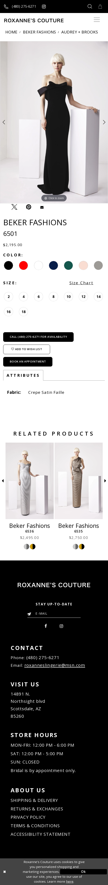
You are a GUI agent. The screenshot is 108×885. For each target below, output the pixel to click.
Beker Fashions (39, 32)
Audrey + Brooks (79, 32)
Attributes (23, 375)
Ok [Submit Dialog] (83, 871)
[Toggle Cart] (100, 6)
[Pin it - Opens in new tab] (28, 207)
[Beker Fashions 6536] (79, 481)
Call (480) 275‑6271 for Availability (38, 337)
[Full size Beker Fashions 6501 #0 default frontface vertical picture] (54, 122)
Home (11, 32)
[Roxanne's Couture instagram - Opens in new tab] (44, 6)
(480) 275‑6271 (42, 657)
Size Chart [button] (81, 282)
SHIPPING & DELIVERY (34, 800)
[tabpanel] (54, 122)
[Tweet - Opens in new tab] (14, 207)
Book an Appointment (28, 361)
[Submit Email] (30, 613)
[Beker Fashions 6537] (30, 481)
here (69, 881)
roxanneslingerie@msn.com (54, 665)
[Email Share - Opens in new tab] (42, 206)
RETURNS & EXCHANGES (37, 809)
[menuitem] (46, 625)
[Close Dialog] (24, 871)
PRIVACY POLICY (28, 817)
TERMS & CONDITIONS (35, 826)
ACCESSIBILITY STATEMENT (41, 834)
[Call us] (20, 6)
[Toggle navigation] (97, 20)
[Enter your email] (53, 613)
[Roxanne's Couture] (34, 20)
